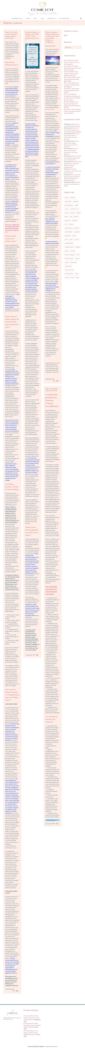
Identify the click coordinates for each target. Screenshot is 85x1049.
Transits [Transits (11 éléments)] (67, 277)
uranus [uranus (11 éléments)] (72, 277)
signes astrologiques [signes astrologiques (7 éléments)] (70, 254)
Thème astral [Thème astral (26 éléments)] (68, 266)
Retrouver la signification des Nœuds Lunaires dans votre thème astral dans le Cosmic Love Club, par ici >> (12, 228)
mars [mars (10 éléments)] (66, 224)
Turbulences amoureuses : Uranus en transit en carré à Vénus (72, 171)
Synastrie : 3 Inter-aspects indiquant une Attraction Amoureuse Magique (72, 130)
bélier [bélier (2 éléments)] (76, 205)
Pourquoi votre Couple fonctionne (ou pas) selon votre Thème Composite (72, 68)
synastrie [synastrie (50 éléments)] (77, 258)
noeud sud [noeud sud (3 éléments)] (77, 231)
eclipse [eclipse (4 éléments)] (66, 212)
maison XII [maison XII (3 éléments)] (74, 220)
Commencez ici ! (16, 18)
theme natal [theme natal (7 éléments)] (73, 262)
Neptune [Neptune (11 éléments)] (71, 224)
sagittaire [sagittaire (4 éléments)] (77, 247)
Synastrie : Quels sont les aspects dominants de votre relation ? (71, 90)
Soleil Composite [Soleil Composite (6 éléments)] (69, 258)
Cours (28, 18)
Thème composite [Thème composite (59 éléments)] (69, 270)
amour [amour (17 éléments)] (66, 197)
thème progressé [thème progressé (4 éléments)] (69, 273)
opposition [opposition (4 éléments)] (67, 235)
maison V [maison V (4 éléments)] (76, 216)
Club (42, 18)
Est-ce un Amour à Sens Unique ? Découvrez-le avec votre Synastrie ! (71, 62)
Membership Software (51, 1046)
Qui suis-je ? (51, 18)
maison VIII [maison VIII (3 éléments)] (67, 220)
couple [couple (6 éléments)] (66, 209)
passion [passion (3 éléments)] (74, 235)
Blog (35, 18)
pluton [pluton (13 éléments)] (71, 239)
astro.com (50, 109)
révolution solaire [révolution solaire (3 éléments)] (69, 247)
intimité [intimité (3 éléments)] (78, 212)
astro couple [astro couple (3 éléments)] (68, 201)
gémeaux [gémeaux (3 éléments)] (72, 212)
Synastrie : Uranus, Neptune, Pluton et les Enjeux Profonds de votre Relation (72, 111)
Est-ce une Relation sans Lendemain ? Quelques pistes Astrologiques (72, 84)
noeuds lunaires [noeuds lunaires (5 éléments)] (68, 231)
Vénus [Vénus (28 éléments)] (77, 277)
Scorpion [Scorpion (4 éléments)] (73, 251)
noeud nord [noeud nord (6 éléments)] (76, 228)
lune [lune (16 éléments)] (71, 216)
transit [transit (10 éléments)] (76, 273)
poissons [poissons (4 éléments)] (77, 239)
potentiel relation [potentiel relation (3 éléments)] (69, 243)
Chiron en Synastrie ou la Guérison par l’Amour (72, 184)
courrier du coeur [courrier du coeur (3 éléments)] (74, 209)
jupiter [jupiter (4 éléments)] (66, 216)
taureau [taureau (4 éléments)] (67, 262)
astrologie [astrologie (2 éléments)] (75, 201)
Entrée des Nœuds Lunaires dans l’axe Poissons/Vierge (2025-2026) (72, 79)
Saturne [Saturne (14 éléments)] (67, 251)
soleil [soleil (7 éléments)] (78, 254)
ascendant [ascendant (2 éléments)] (72, 197)
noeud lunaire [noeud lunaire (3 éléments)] (68, 228)
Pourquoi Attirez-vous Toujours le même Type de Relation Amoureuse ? (71, 73)
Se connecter (64, 18)
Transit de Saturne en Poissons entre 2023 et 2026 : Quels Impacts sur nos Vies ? (32, 36)
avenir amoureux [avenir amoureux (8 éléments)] (69, 205)
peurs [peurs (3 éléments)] (66, 239)
